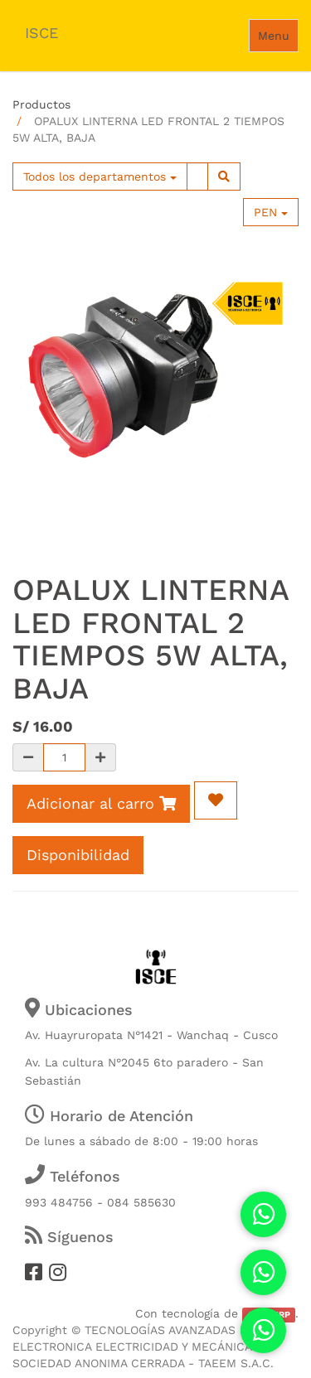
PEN (271, 212)
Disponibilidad (78, 854)
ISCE (41, 32)
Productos (41, 104)
